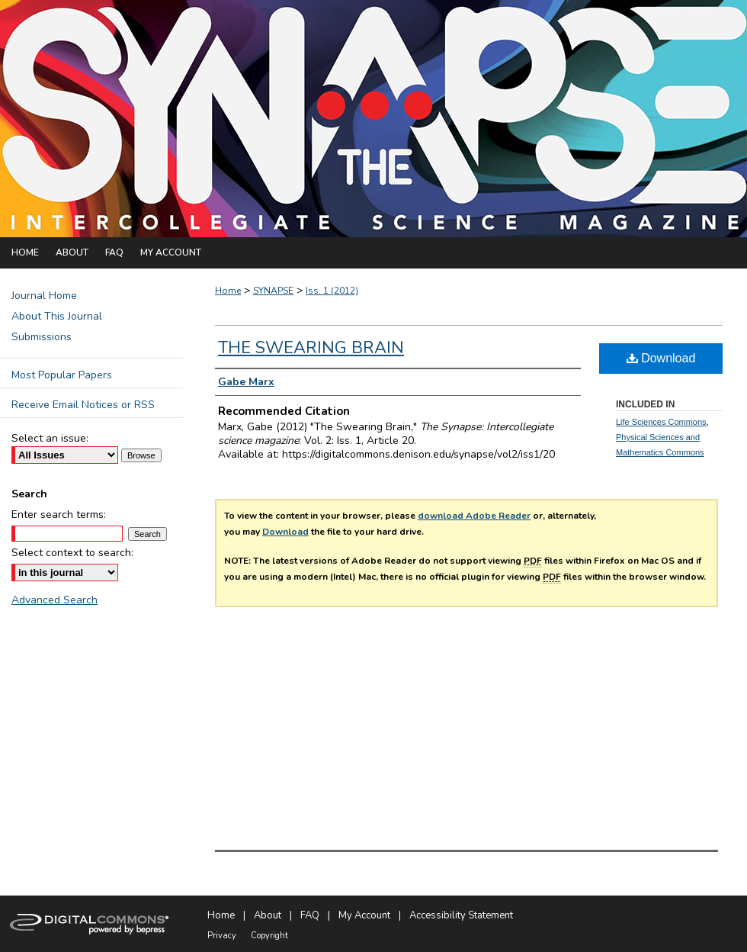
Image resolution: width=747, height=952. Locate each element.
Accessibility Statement (461, 915)
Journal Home (44, 295)
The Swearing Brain (311, 347)
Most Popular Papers (61, 375)
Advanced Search (54, 600)
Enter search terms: (58, 514)
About (267, 915)
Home (228, 291)
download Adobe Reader (474, 516)
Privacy (221, 935)
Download (285, 532)
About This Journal (56, 316)
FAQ (309, 915)
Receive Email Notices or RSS (83, 404)
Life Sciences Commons (661, 421)
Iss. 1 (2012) (332, 291)
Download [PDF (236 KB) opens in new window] (661, 358)
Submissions (41, 337)
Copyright (269, 935)
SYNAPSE (273, 291)
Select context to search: (72, 552)
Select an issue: (49, 438)
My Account (364, 915)
